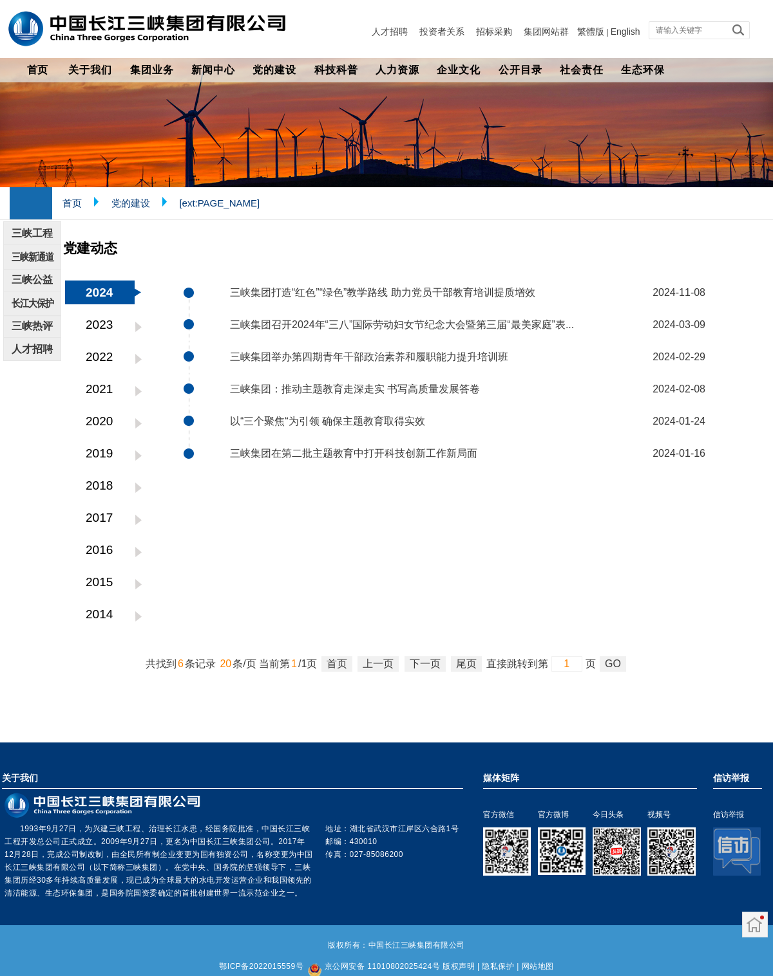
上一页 (378, 663)
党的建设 (274, 69)
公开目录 (520, 69)
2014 (99, 614)
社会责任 (582, 69)
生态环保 (643, 69)
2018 (99, 485)
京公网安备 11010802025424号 (382, 966)
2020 (99, 421)
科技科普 (336, 69)
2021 (99, 389)
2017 (99, 517)
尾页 (466, 663)
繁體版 (590, 31)
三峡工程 (32, 233)
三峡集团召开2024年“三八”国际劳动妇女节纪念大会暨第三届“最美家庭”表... (402, 324)
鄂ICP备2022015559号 (261, 966)
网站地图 (538, 966)
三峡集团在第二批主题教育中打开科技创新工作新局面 (353, 453)
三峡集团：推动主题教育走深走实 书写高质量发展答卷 (355, 388)
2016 (99, 550)
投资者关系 (441, 31)
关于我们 (90, 69)
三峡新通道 (32, 256)
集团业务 (152, 69)
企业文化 (459, 69)
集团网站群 (546, 31)
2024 (99, 292)
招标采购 (494, 31)
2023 (99, 324)
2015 (99, 582)
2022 (99, 357)
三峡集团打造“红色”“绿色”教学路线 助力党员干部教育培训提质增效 (382, 292)
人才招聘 (390, 31)
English (625, 31)
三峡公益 (32, 279)
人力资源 (397, 69)
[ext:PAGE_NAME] (219, 203)
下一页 (425, 663)
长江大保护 (32, 303)
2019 (99, 453)
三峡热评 (32, 325)
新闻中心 (213, 69)
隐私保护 (498, 966)
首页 (37, 69)
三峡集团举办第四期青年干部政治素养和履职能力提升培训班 (369, 356)
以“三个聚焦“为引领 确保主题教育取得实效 (327, 421)
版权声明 (459, 966)
